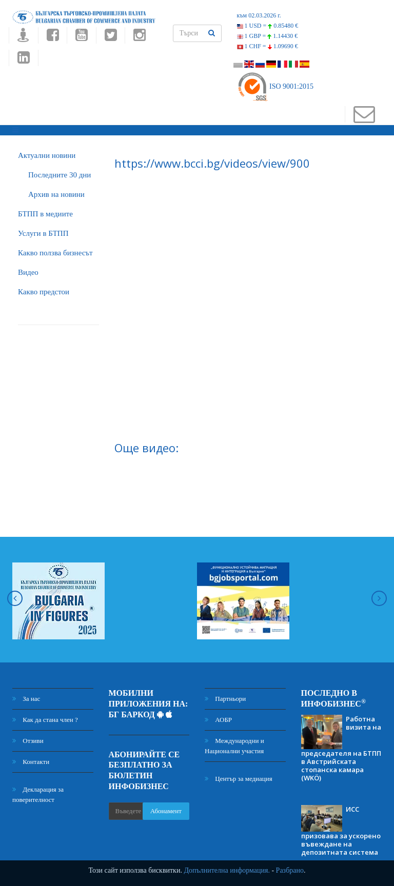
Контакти (30, 762)
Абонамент (166, 811)
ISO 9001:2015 (275, 86)
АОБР (218, 719)
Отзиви (28, 740)
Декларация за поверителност (38, 794)
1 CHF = (267, 46)
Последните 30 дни (59, 175)
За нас (26, 698)
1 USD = (268, 25)
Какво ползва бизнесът (55, 253)
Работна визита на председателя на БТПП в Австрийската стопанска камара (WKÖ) (341, 748)
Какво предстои (43, 292)
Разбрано (290, 870)
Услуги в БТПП (43, 233)
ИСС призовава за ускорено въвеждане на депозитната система (341, 830)
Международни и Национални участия (234, 746)
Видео (28, 272)
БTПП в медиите (45, 214)
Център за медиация (238, 778)
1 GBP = (267, 35)
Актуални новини (46, 155)
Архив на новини (56, 194)
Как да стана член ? (45, 719)
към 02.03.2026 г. (259, 15)
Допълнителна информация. (227, 870)
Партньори (225, 698)
